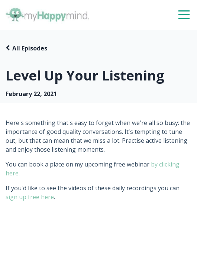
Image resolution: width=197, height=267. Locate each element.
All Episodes (29, 48)
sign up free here (30, 197)
